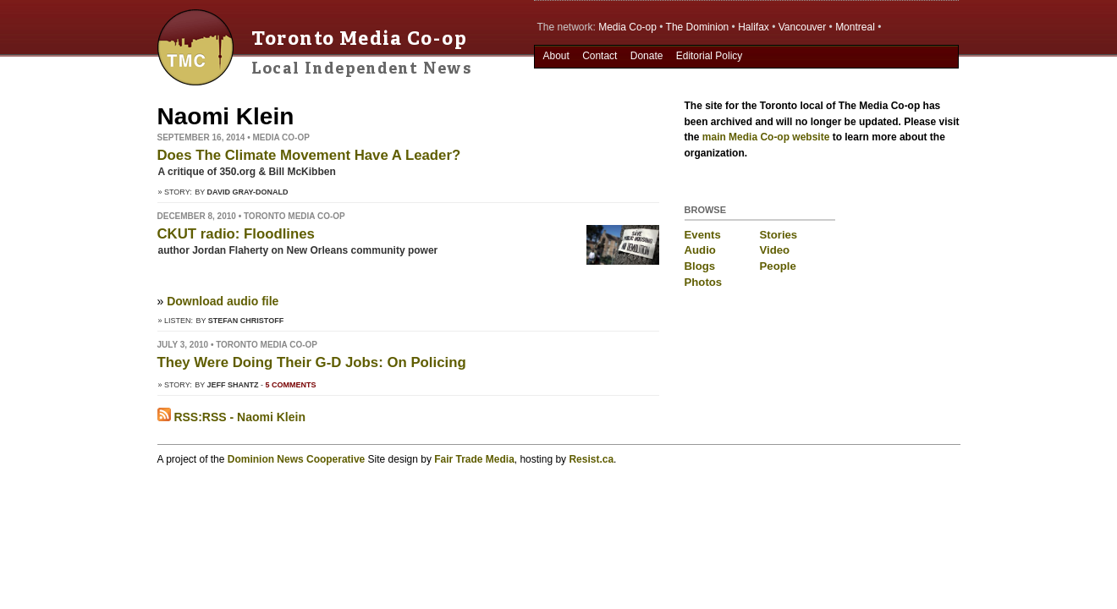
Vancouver (802, 27)
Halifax (753, 27)
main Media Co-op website (766, 137)
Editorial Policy (709, 56)
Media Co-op (627, 27)
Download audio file (222, 301)
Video (775, 250)
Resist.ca (591, 459)
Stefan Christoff (245, 320)
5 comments (291, 385)
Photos (704, 282)
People (778, 266)
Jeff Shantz (233, 385)
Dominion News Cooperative (296, 459)
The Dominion (697, 27)
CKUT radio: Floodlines (236, 234)
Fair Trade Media (474, 459)
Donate (646, 56)
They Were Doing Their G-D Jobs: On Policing (311, 362)
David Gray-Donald (248, 192)
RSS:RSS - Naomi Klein (231, 417)
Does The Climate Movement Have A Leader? (309, 155)
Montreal (855, 27)
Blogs (700, 266)
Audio (700, 250)
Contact (599, 56)
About (555, 56)
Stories (779, 234)
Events (703, 234)
